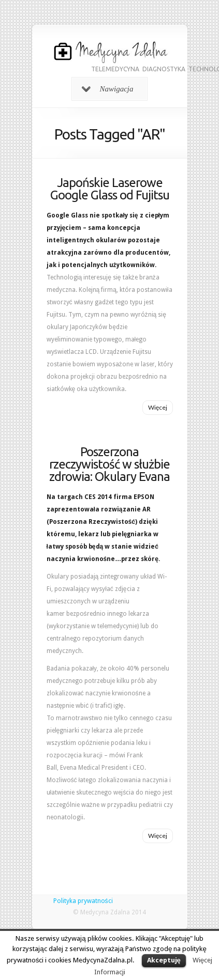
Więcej (157, 407)
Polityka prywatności (83, 901)
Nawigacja (107, 89)
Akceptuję (164, 960)
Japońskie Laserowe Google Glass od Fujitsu (109, 189)
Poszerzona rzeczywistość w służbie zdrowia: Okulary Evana (109, 464)
